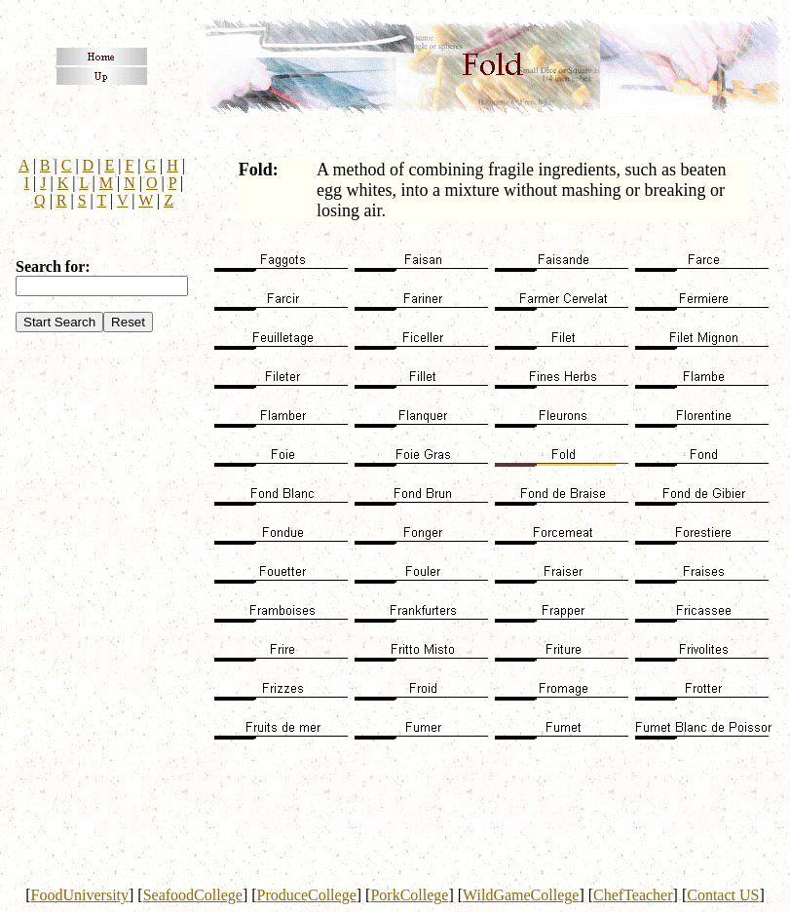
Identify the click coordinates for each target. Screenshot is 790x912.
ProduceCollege (307, 895)
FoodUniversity (80, 895)
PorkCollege (409, 895)
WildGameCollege (521, 895)
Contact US (723, 895)
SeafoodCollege (193, 895)
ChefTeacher (633, 895)
